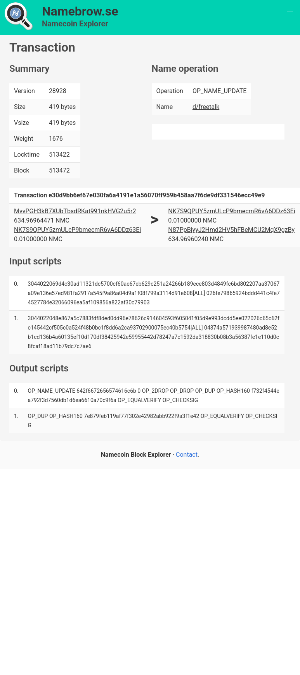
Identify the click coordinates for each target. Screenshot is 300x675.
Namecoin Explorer (75, 23)
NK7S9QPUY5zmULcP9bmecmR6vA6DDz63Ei (77, 229)
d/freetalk (205, 106)
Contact (187, 454)
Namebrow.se (80, 11)
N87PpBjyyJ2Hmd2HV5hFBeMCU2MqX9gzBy (231, 229)
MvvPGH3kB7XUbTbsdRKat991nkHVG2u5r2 (75, 211)
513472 (59, 170)
